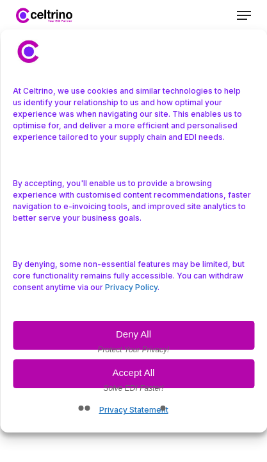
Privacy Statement (133, 410)
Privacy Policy (131, 287)
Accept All (134, 372)
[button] (244, 15)
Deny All (133, 334)
